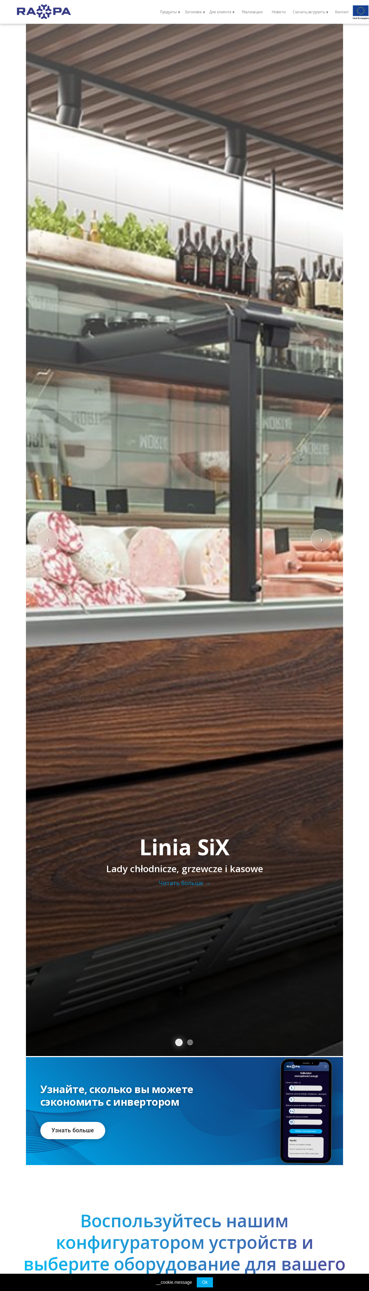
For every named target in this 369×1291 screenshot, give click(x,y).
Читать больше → (184, 883)
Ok (205, 1282)
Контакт (342, 11)
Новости (279, 11)
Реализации (252, 11)
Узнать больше (73, 1130)
